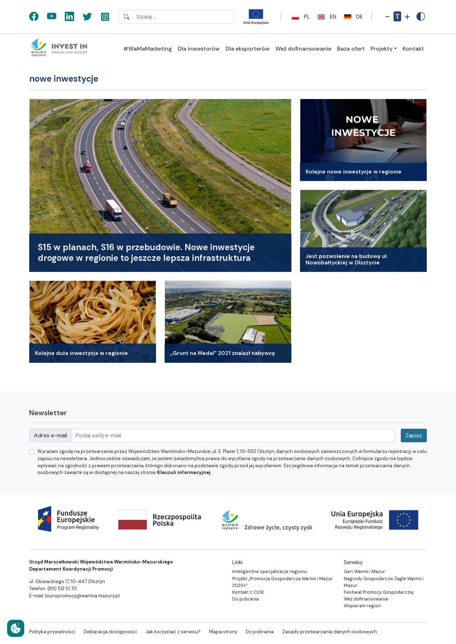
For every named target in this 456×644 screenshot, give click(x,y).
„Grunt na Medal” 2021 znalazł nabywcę (222, 353)
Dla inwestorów (199, 48)
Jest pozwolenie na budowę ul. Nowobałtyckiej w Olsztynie (347, 260)
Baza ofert (351, 48)
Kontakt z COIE (248, 592)
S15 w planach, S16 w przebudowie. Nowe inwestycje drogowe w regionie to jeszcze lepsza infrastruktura (146, 252)
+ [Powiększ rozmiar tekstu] (407, 16)
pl (300, 16)
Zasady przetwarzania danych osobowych (329, 632)
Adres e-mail (50, 435)
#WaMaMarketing (147, 48)
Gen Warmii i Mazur (364, 571)
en (326, 16)
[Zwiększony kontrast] (421, 17)
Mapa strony (223, 632)
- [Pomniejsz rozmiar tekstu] (387, 16)
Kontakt (413, 48)
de (352, 16)
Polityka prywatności (52, 632)
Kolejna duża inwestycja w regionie (81, 353)
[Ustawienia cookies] (15, 628)
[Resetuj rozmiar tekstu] (397, 17)
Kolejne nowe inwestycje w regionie (353, 171)
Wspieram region (362, 606)
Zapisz (413, 435)
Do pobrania (245, 599)
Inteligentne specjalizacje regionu (269, 571)
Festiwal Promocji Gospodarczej (379, 592)
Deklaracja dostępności (110, 632)
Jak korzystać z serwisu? (173, 632)
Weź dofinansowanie (303, 48)
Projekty (381, 48)
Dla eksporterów (248, 48)
